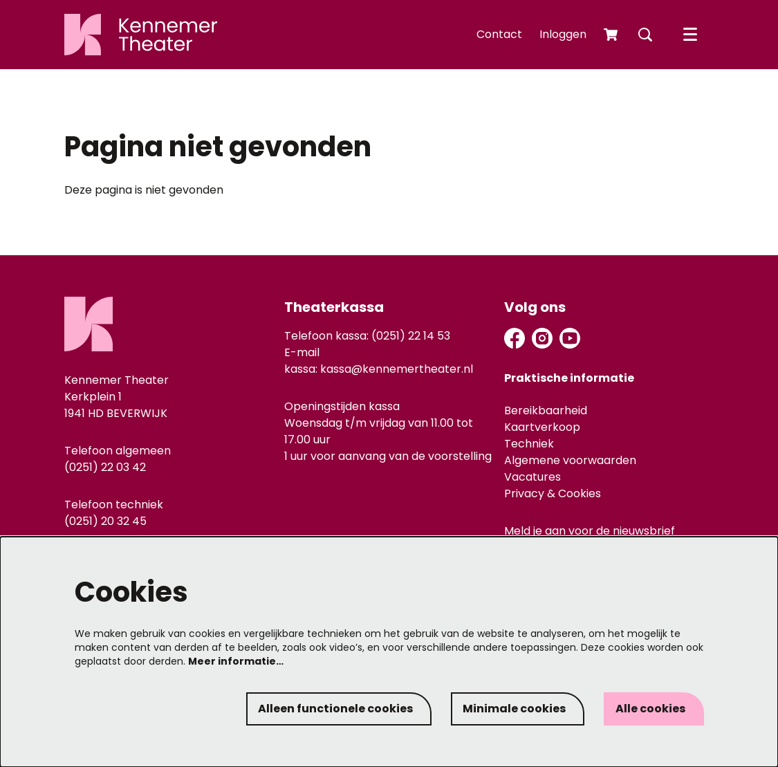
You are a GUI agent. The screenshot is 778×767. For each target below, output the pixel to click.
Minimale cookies (514, 709)
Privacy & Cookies (552, 493)
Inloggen (562, 34)
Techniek (529, 444)
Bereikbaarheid (545, 410)
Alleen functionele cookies (335, 709)
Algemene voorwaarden (570, 460)
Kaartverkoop (542, 427)
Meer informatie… (236, 661)
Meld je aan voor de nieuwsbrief (589, 531)
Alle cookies (650, 709)
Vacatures (532, 477)
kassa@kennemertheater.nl (396, 369)
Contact (499, 34)
